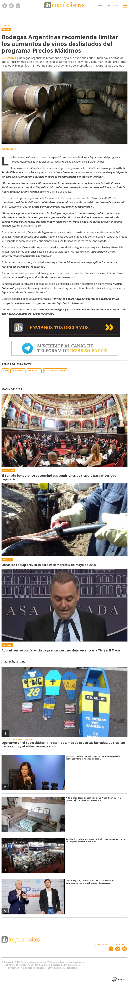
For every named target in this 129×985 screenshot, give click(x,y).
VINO (5, 370)
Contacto (119, 944)
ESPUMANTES (34, 370)
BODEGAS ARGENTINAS (55, 370)
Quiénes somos (101, 944)
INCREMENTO (17, 370)
